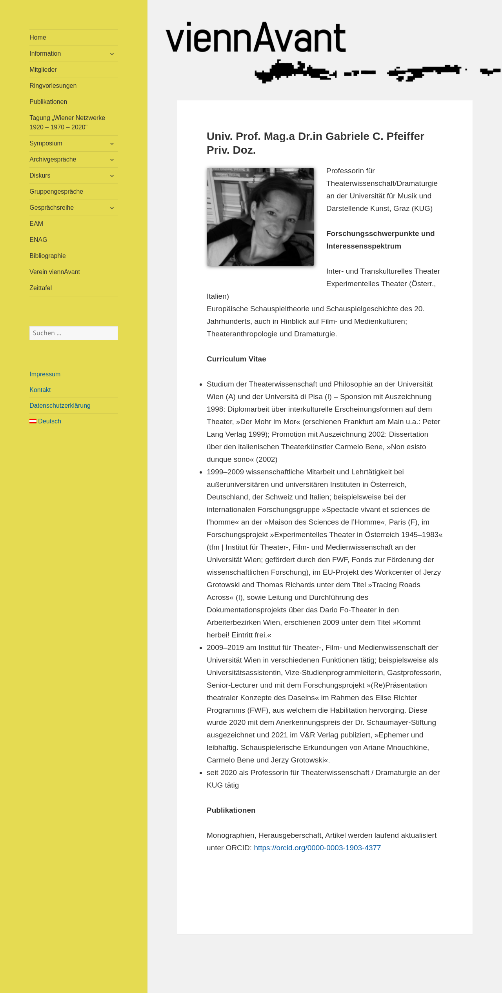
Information (45, 53)
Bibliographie (47, 255)
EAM (36, 223)
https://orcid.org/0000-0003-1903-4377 (317, 848)
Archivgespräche (52, 159)
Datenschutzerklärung (60, 405)
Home (37, 37)
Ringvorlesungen (52, 85)
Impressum (44, 374)
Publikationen (48, 101)
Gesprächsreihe (51, 207)
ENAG (38, 239)
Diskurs (39, 175)
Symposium (45, 143)
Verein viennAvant (54, 272)
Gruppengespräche (56, 191)
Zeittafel (40, 288)
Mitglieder (42, 69)
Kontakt (40, 390)
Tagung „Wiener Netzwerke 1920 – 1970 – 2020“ (67, 122)
